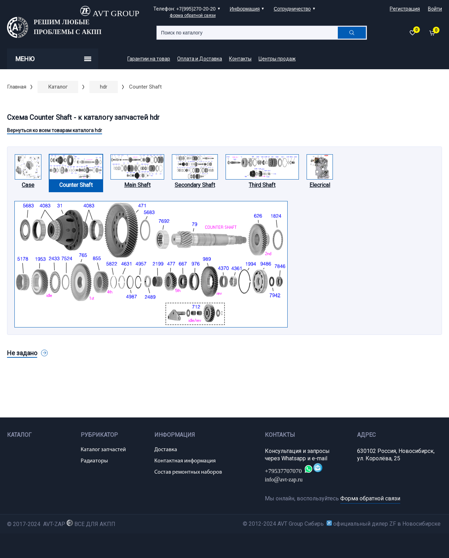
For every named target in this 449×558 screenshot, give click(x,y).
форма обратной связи (193, 15)
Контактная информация (185, 461)
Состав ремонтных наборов (188, 472)
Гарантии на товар (148, 59)
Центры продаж (277, 59)
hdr (103, 87)
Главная (16, 87)
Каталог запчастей (103, 450)
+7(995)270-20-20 (195, 9)
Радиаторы (94, 461)
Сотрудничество (292, 9)
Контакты (240, 59)
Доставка (165, 450)
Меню (53, 59)
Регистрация (405, 9)
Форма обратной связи (370, 498)
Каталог (58, 87)
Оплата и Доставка (199, 59)
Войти (435, 9)
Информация (245, 9)
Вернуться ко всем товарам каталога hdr (54, 130)
